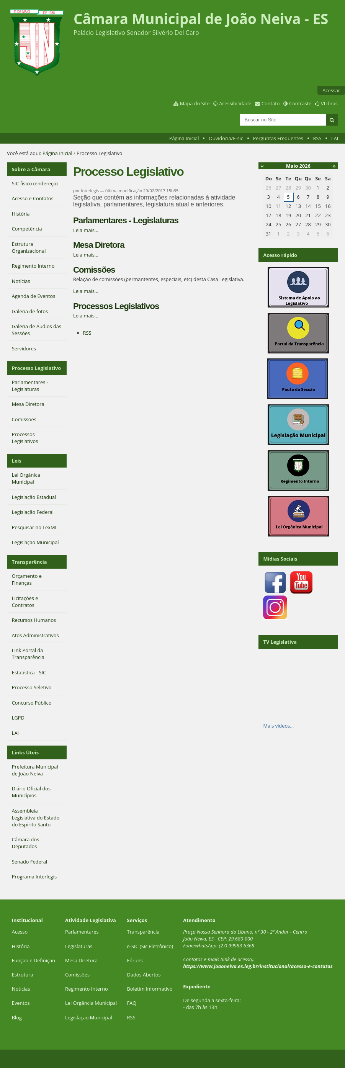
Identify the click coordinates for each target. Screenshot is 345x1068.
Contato (271, 103)
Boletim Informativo (150, 988)
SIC (135, 946)
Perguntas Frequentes (278, 138)
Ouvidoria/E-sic (226, 138)
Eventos (21, 1002)
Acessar (331, 90)
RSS (317, 138)
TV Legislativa (279, 641)
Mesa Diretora (98, 245)
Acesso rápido (280, 255)
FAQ (132, 1002)
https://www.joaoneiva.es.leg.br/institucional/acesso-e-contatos (257, 966)
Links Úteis (25, 752)
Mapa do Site (195, 103)
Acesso (20, 931)
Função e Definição (33, 960)
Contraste (300, 103)
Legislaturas (78, 946)
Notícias (21, 988)
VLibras (329, 103)
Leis (16, 460)
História (21, 946)
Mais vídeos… (278, 725)
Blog (17, 1017)
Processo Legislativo (36, 368)
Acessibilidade (235, 103)
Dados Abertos (144, 974)
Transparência (29, 561)
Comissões (94, 270)
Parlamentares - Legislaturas (125, 220)
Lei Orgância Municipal (91, 1002)
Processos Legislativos (116, 306)
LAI (334, 138)
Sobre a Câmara (31, 169)
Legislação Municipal (88, 1017)
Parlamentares (81, 931)
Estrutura (22, 974)
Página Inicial (184, 138)
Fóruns (135, 960)
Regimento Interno (86, 988)
